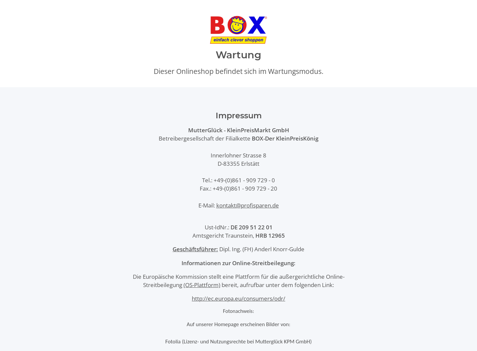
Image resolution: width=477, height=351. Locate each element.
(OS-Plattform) (202, 285)
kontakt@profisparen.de (247, 205)
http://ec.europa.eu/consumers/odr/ (238, 298)
